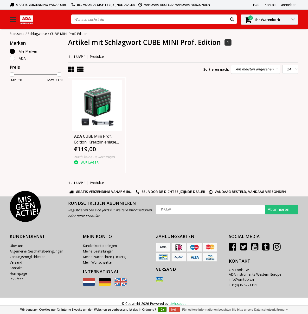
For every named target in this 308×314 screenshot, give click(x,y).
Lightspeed (177, 303)
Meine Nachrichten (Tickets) (104, 256)
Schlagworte (37, 33)
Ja (162, 309)
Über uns (17, 245)
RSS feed (17, 279)
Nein (174, 309)
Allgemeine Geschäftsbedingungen (36, 251)
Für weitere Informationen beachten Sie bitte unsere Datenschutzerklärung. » (235, 309)
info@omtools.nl (242, 279)
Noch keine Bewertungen (94, 157)
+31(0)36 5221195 (243, 285)
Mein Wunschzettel (97, 262)
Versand (16, 262)
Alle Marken (28, 51)
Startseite (17, 33)
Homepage (18, 273)
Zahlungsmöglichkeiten (27, 256)
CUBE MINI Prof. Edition (69, 33)
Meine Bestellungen (98, 251)
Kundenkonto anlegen (100, 245)
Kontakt (16, 268)
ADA (22, 58)
